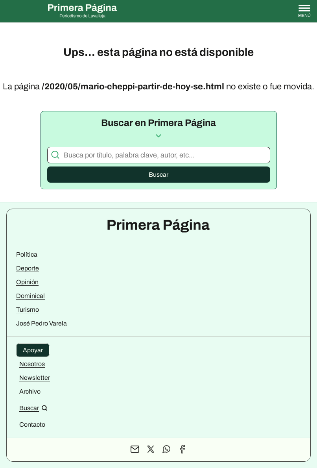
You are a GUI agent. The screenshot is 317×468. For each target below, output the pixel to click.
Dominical (30, 295)
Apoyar (33, 350)
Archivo (30, 391)
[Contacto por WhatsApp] (166, 449)
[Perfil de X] (150, 449)
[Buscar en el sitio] (33, 407)
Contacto (32, 424)
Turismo (27, 309)
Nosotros (32, 364)
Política (26, 254)
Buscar (158, 174)
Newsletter (34, 377)
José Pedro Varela (41, 323)
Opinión (27, 282)
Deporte (27, 268)
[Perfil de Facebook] (182, 449)
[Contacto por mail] (135, 449)
